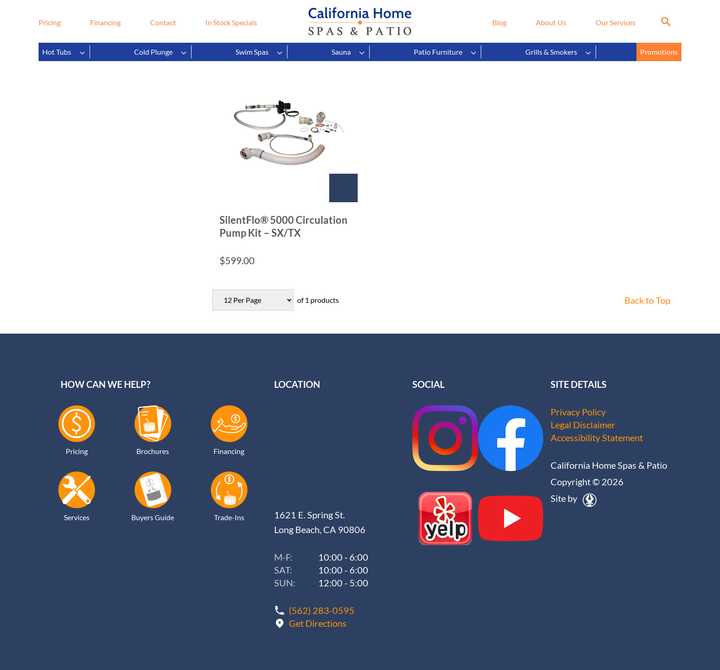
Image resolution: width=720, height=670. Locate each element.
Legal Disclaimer (583, 424)
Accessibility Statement (597, 437)
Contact (163, 22)
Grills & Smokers (558, 52)
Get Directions (318, 623)
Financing (105, 22)
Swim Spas (259, 52)
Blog (499, 22)
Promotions (659, 51)
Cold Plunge (160, 52)
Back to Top (647, 300)
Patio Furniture (445, 52)
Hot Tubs (64, 52)
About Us (551, 22)
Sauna (349, 52)
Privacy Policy (578, 411)
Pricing (50, 22)
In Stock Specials (231, 22)
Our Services (616, 22)
